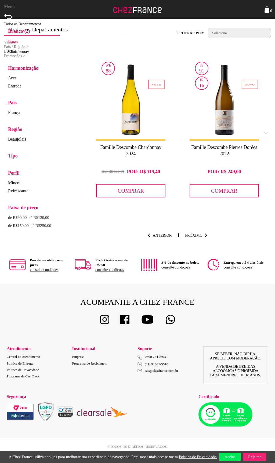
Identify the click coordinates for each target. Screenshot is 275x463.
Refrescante (18, 191)
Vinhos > (11, 42)
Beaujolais (17, 139)
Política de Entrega (20, 363)
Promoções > (14, 56)
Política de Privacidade (23, 370)
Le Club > (12, 51)
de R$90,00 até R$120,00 (28, 217)
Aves (12, 78)
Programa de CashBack (23, 376)
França (14, 112)
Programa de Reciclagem (89, 363)
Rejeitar (254, 457)
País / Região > (16, 47)
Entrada (14, 86)
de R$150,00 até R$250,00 (29, 225)
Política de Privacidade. (198, 457)
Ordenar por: (190, 33)
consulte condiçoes (44, 270)
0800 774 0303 (155, 357)
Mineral (15, 183)
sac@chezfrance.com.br (158, 371)
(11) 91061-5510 (153, 364)
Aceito (230, 457)
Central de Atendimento (23, 357)
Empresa (78, 357)
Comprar (131, 191)
